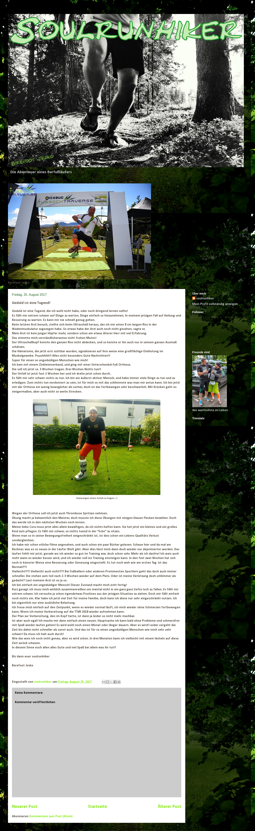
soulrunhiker (205, 298)
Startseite (97, 806)
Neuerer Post (24, 806)
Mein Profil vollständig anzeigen (215, 304)
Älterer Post (169, 806)
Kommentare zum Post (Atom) (51, 816)
